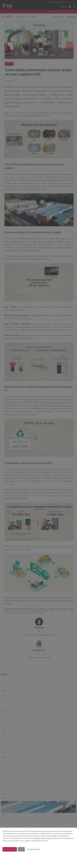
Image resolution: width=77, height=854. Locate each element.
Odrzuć (21, 849)
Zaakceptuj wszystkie (10, 849)
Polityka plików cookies (33, 849)
